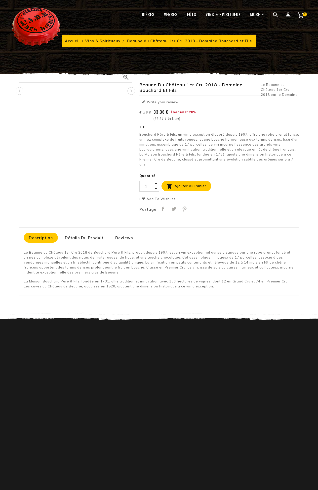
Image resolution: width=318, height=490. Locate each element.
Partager (163, 209)
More (255, 14)
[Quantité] (146, 186)
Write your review (160, 102)
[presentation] (19, 91)
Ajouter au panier (186, 186)
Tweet (173, 209)
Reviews (124, 237)
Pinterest (184, 209)
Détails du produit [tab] (84, 237)
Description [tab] (41, 237)
